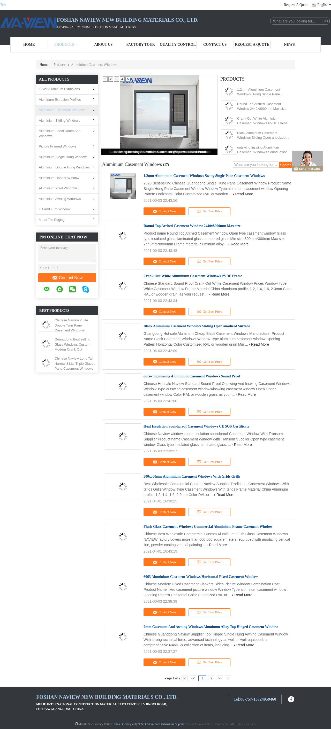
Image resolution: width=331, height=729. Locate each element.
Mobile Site (84, 724)
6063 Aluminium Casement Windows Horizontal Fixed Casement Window (201, 577)
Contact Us (215, 44)
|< (184, 678)
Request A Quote (296, 5)
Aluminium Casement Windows (62, 110)
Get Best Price (209, 211)
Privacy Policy (103, 724)
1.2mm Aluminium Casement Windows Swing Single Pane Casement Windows (258, 92)
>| (228, 678)
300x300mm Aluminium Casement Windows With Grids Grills (192, 476)
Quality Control (178, 44)
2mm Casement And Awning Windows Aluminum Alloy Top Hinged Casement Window (211, 627)
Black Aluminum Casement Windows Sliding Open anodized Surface (261, 135)
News (289, 44)
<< (193, 678)
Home (29, 44)
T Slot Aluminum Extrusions (59, 89)
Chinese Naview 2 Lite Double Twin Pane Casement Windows (71, 325)
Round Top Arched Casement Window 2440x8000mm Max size (262, 106)
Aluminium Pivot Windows (58, 188)
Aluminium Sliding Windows (59, 120)
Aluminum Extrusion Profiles (60, 100)
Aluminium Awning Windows (60, 199)
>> (220, 678)
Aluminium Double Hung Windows (64, 167)
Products (66, 44)
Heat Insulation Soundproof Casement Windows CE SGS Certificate (196, 426)
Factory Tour (140, 44)
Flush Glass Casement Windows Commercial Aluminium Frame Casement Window (208, 527)
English (324, 5)
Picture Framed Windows (57, 146)
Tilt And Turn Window (54, 209)
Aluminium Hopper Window (59, 178)
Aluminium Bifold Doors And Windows (59, 133)
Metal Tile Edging (52, 220)
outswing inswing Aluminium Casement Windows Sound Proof (160, 152)
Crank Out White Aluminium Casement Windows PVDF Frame (262, 121)
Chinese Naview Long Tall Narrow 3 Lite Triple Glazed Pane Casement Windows (75, 363)
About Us (103, 44)
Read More (244, 194)
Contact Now (67, 278)
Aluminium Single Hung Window (63, 157)
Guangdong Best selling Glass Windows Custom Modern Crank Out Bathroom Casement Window (72, 349)
